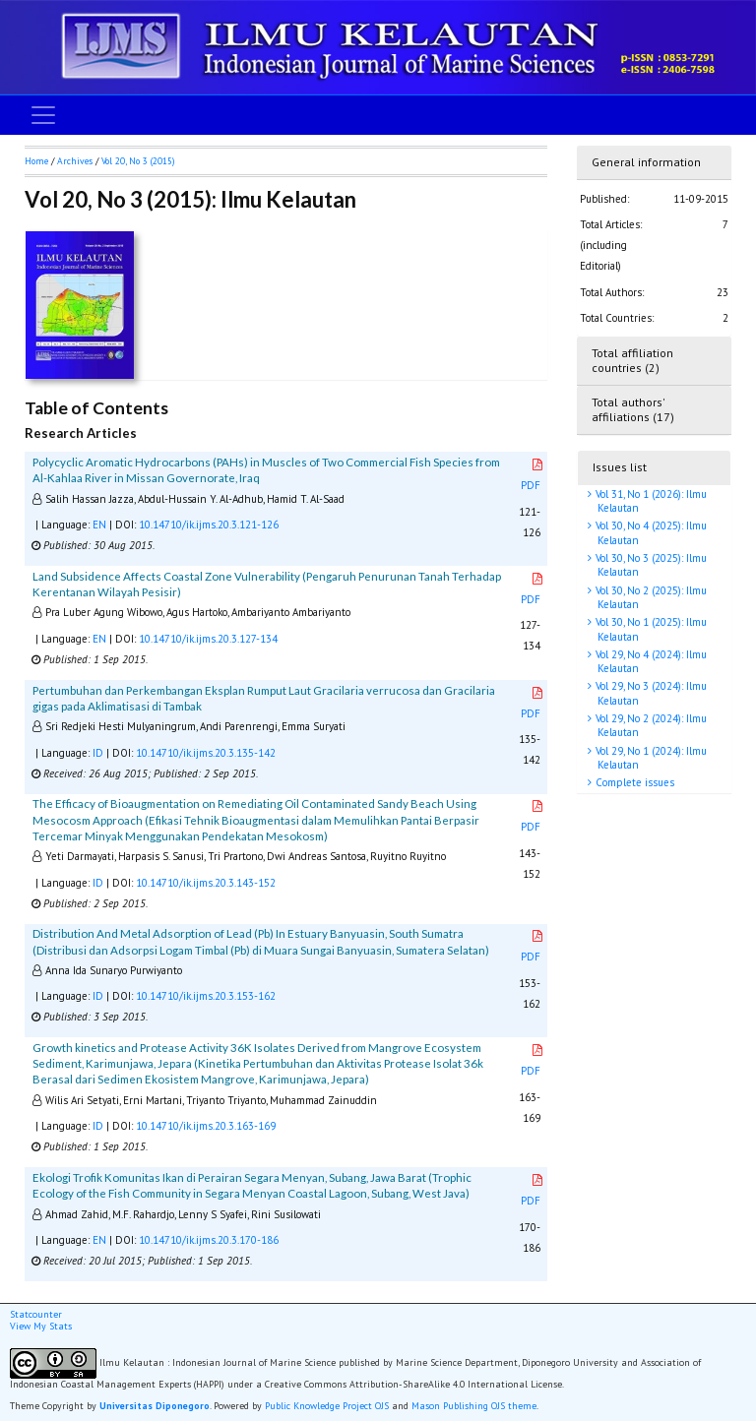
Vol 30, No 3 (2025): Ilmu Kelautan (650, 565)
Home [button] (36, 160)
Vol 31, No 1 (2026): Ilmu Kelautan (650, 501)
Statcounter (36, 1314)
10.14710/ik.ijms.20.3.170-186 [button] (209, 1240)
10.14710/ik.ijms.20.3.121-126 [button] (209, 524)
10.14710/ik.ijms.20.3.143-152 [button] (206, 883)
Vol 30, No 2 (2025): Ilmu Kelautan (650, 597)
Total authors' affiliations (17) (633, 409)
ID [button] (98, 753)
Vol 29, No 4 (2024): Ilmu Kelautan (650, 661)
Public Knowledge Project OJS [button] (327, 1405)
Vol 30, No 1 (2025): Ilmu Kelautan (650, 629)
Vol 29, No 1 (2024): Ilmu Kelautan (650, 758)
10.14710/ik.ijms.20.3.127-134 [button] (208, 639)
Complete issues (633, 782)
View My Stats (41, 1326)
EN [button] (99, 524)
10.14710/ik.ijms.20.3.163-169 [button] (206, 1126)
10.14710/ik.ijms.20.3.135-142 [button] (206, 753)
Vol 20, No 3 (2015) (137, 160)
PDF (532, 476)
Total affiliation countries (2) (632, 360)
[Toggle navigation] (43, 115)
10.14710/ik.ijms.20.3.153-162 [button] (206, 996)
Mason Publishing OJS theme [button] (473, 1405)
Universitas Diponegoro (154, 1405)
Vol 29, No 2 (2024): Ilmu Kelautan (650, 725)
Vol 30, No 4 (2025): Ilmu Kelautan (650, 532)
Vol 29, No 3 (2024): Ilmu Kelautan (650, 693)
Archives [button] (75, 160)
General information (646, 161)
